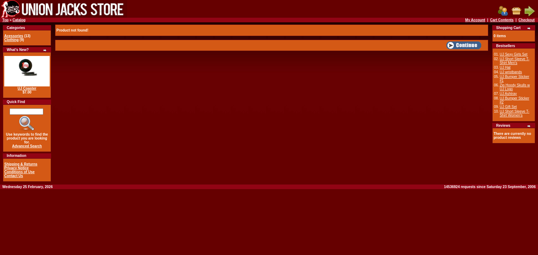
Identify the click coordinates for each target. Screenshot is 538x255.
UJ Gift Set (508, 107)
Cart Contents (502, 20)
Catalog (19, 20)
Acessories (13, 36)
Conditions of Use (19, 172)
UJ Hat (505, 67)
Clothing (11, 40)
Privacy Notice (16, 168)
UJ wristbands (511, 72)
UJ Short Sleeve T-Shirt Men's (514, 61)
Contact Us (13, 176)
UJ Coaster (27, 88)
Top (5, 20)
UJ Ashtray (508, 94)
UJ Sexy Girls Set (513, 54)
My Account (475, 20)
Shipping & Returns (20, 164)
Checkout (526, 20)
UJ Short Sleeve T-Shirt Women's (514, 113)
